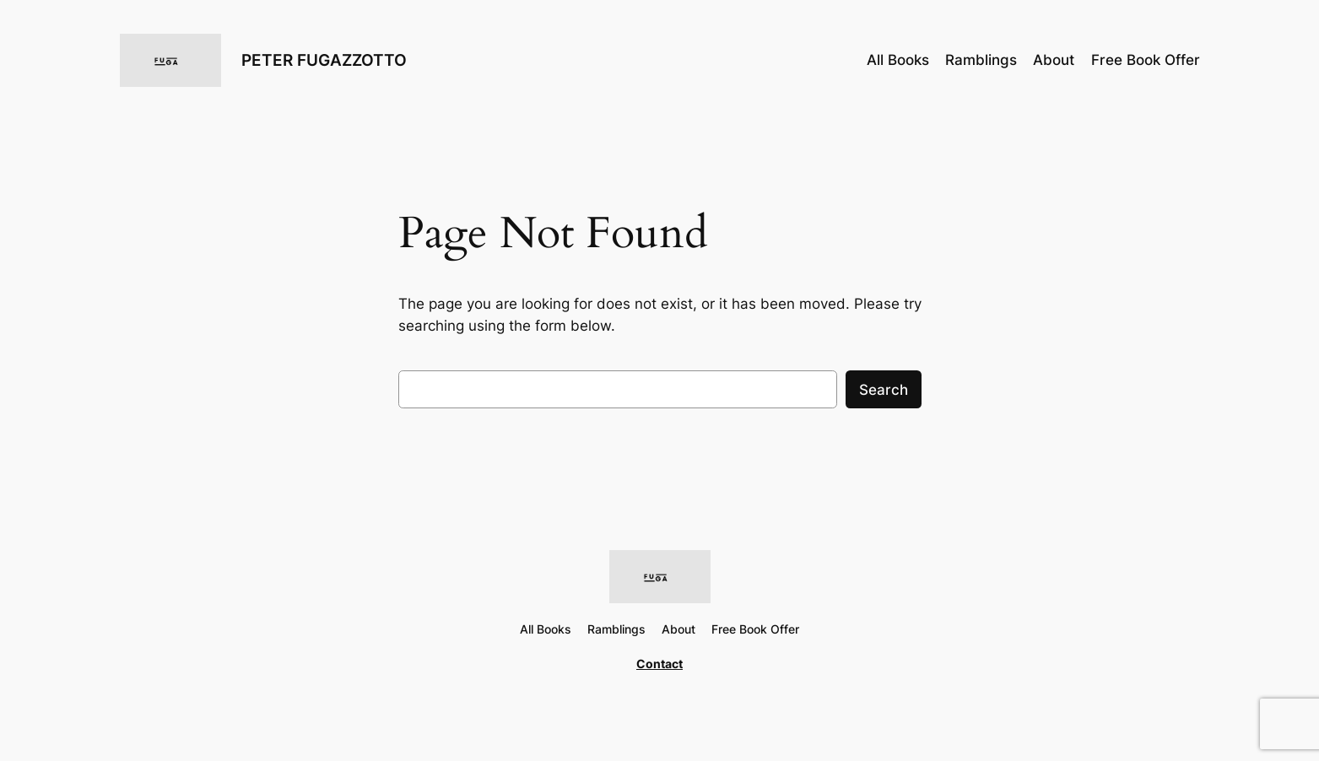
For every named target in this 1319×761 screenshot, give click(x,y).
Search (883, 389)
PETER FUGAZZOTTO (324, 60)
